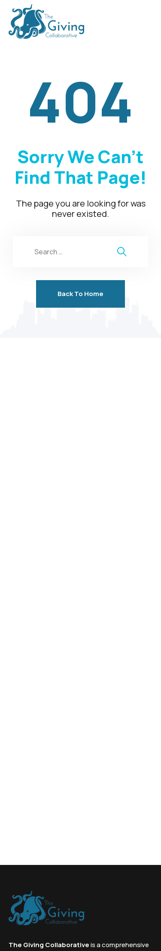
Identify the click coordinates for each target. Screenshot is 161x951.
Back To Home (80, 293)
